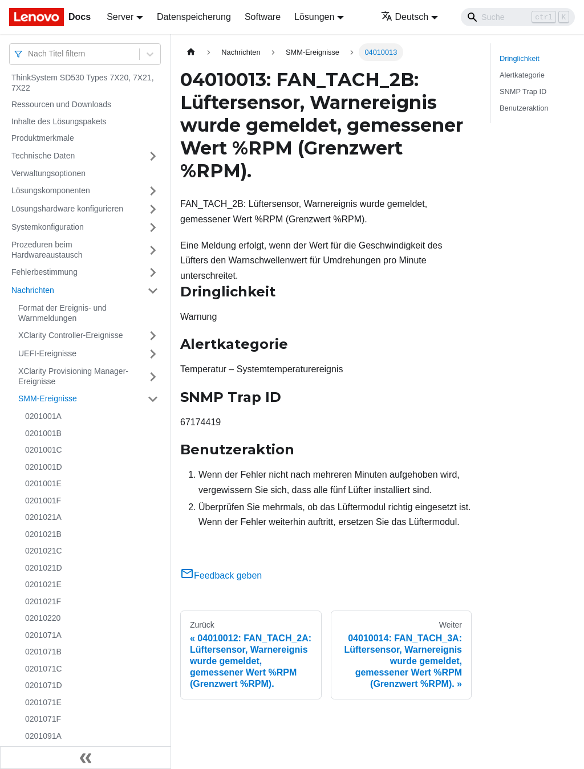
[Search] (518, 17)
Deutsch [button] (405, 17)
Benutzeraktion (524, 108)
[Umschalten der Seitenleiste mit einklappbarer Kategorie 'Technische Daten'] (152, 156)
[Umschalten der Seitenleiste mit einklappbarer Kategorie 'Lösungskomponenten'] (152, 191)
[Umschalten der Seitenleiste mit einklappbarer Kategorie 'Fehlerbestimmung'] (152, 272)
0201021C (43, 550)
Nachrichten (32, 290)
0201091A (43, 735)
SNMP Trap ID (523, 91)
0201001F (43, 500)
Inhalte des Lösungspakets (59, 121)
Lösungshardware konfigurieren (67, 208)
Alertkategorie (522, 75)
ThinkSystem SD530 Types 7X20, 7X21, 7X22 (82, 82)
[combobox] (29, 53)
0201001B (43, 433)
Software (263, 17)
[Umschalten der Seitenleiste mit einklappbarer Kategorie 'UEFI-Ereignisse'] (152, 354)
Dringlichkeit (520, 58)
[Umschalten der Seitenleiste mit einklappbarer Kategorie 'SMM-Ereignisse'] (152, 399)
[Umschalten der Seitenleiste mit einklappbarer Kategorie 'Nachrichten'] (152, 291)
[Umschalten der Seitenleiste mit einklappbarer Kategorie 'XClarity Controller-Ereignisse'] (152, 336)
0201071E (43, 702)
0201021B (43, 534)
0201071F (43, 718)
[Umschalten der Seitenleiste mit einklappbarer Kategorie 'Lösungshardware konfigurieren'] (152, 209)
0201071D (43, 685)
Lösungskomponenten (50, 190)
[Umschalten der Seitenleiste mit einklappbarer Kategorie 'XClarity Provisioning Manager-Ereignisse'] (152, 376)
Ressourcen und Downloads (61, 104)
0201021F (43, 601)
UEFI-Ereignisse (47, 353)
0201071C (43, 668)
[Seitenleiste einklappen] (85, 757)
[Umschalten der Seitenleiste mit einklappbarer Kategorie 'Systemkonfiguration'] (152, 227)
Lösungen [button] (314, 17)
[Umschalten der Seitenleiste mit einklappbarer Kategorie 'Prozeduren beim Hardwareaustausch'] (152, 250)
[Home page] (191, 52)
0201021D (43, 567)
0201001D (43, 466)
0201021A (43, 517)
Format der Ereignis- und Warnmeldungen (62, 313)
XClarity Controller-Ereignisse (70, 335)
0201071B (43, 651)
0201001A (43, 416)
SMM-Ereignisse (47, 398)
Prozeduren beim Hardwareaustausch (47, 249)
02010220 (42, 617)
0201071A (43, 635)
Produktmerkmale (42, 138)
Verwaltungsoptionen (48, 173)
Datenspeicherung (194, 17)
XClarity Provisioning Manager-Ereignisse (73, 376)
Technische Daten (43, 155)
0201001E (43, 483)
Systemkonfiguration (47, 226)
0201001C (43, 449)
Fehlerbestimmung (44, 271)
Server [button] (120, 17)
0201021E (43, 584)
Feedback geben (221, 575)
